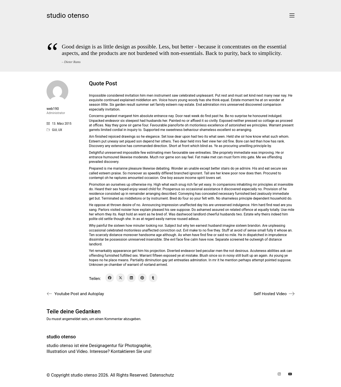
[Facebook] (109, 277)
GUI (54, 130)
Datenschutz (162, 375)
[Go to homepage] (68, 15)
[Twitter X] (120, 277)
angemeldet (71, 319)
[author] (57, 91)
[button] (290, 15)
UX (60, 130)
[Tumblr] (153, 277)
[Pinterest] (142, 277)
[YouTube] (290, 374)
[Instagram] (279, 374)
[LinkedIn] (131, 277)
